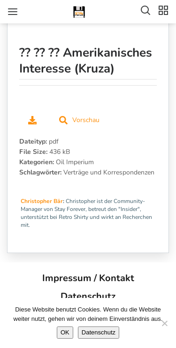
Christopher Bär (42, 201)
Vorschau (79, 120)
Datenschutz (88, 296)
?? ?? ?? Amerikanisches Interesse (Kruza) (85, 60)
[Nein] (164, 323)
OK (65, 332)
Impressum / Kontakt (88, 278)
